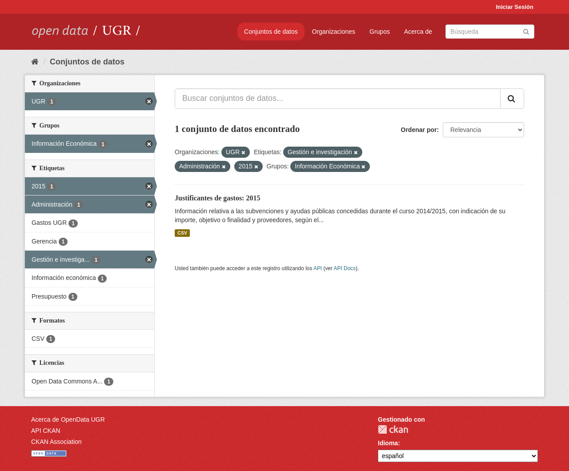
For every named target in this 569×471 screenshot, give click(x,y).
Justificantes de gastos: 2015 (217, 198)
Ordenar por (419, 129)
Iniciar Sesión (514, 7)
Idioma (388, 443)
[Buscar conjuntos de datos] (489, 31)
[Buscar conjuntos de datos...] (338, 98)
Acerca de (418, 31)
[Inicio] (35, 61)
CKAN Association (56, 441)
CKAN (393, 429)
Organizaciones (333, 31)
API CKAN (45, 430)
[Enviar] (526, 31)
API (317, 268)
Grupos (379, 31)
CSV (182, 233)
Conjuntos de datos (271, 31)
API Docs (345, 268)
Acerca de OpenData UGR (68, 419)
